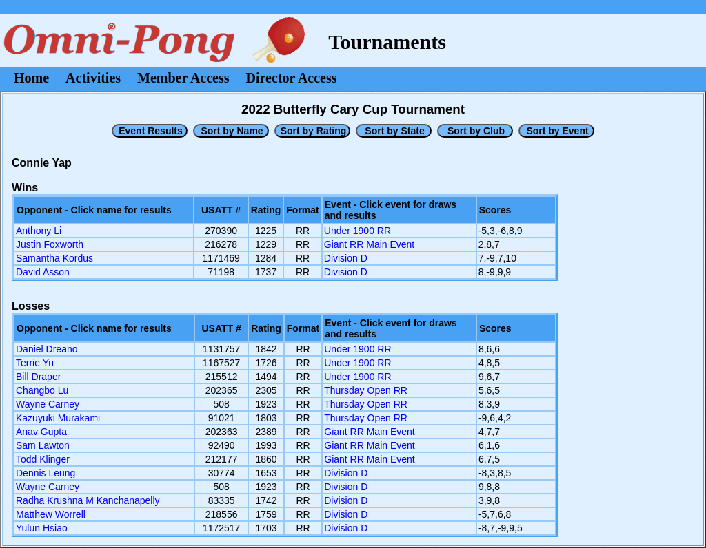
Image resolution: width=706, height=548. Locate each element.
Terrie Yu (35, 362)
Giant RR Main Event (369, 244)
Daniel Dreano (47, 349)
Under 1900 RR (357, 230)
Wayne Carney (47, 404)
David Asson (43, 271)
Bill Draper (38, 376)
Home (31, 77)
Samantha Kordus (54, 258)
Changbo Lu (42, 390)
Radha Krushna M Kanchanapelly (88, 500)
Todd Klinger (43, 459)
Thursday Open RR (365, 390)
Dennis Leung (45, 472)
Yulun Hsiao (42, 528)
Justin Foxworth (49, 244)
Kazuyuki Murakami (58, 417)
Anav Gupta (41, 431)
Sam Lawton (43, 445)
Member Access (183, 77)
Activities (93, 77)
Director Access (291, 77)
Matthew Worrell (50, 514)
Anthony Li (38, 230)
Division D (345, 258)
